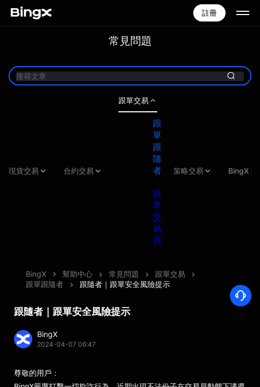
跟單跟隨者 (157, 147)
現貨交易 (28, 171)
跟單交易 (137, 100)
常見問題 (124, 273)
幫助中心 (77, 273)
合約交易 (83, 171)
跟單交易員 (157, 217)
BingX (36, 273)
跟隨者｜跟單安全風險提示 (125, 284)
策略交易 (192, 171)
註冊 (209, 12)
